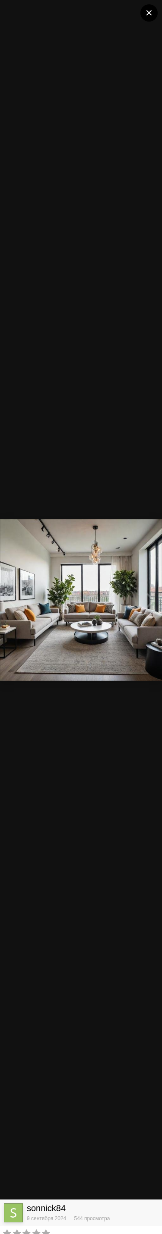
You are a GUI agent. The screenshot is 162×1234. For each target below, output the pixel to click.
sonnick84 (46, 1208)
